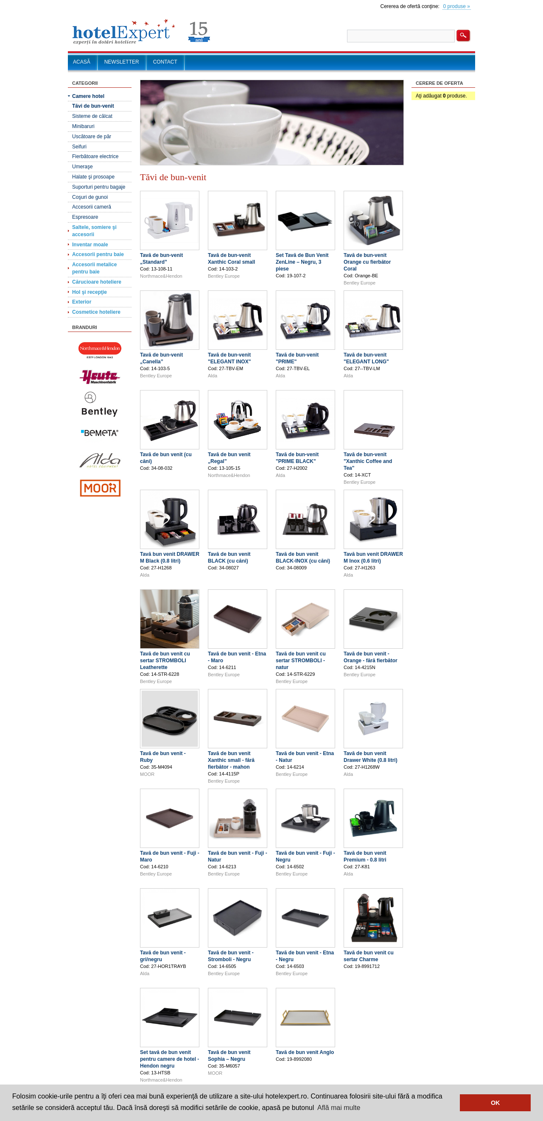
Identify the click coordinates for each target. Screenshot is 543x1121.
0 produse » (456, 6)
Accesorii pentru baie (98, 254)
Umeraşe (82, 167)
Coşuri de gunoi (90, 197)
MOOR (147, 774)
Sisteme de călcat (92, 116)
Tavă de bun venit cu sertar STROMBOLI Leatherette (165, 660)
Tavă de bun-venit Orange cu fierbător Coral (367, 262)
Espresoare (85, 217)
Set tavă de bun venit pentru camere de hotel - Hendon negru (169, 1059)
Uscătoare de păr (91, 136)
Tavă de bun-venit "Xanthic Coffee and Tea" (368, 461)
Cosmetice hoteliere (96, 312)
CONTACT (165, 62)
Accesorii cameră (91, 207)
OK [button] (495, 1102)
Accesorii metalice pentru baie (94, 268)
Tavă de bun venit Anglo (305, 1052)
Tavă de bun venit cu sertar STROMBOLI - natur (301, 660)
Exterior (81, 302)
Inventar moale (90, 245)
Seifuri (79, 147)
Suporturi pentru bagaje (98, 187)
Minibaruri (83, 126)
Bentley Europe (224, 276)
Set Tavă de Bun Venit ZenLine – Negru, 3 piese (302, 262)
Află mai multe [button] (338, 1107)
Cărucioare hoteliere (96, 282)
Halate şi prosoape (93, 177)
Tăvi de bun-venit (93, 106)
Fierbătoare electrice (95, 156)
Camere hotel (88, 96)
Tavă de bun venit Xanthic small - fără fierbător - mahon (231, 760)
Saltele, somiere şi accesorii (94, 230)
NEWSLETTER (121, 62)
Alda (212, 375)
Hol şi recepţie (89, 292)
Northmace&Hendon (161, 276)
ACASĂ (81, 62)
